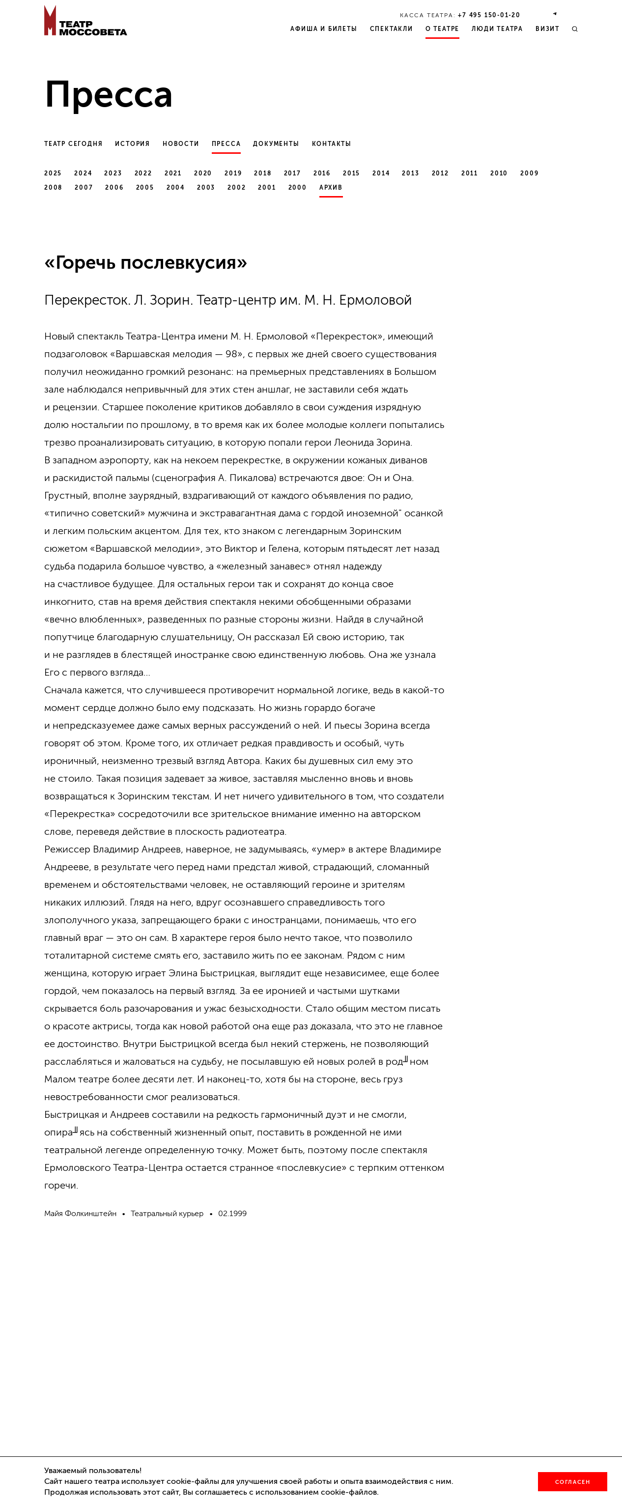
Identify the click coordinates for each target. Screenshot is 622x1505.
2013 (410, 173)
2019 (233, 173)
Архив (331, 187)
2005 (145, 187)
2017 (292, 173)
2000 (297, 187)
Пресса (226, 144)
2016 (322, 173)
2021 (173, 173)
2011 (469, 173)
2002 (236, 187)
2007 (84, 187)
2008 (53, 187)
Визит (548, 29)
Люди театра (497, 29)
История (132, 144)
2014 (381, 173)
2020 (203, 173)
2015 (351, 173)
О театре (442, 29)
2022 (143, 173)
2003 (206, 187)
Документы (276, 144)
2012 (440, 173)
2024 (83, 173)
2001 (267, 187)
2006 (114, 187)
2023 (113, 173)
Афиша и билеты (323, 29)
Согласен (573, 1482)
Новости (181, 144)
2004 (176, 187)
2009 (529, 173)
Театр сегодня (73, 144)
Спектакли (391, 29)
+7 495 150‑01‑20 (489, 15)
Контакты (332, 144)
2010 (499, 173)
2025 (53, 173)
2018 (262, 173)
